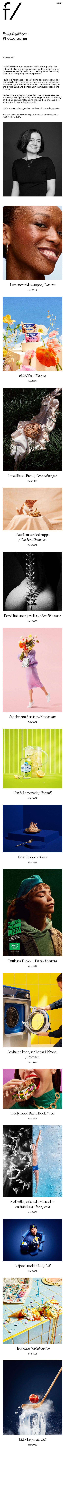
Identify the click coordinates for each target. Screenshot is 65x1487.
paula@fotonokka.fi (33, 115)
